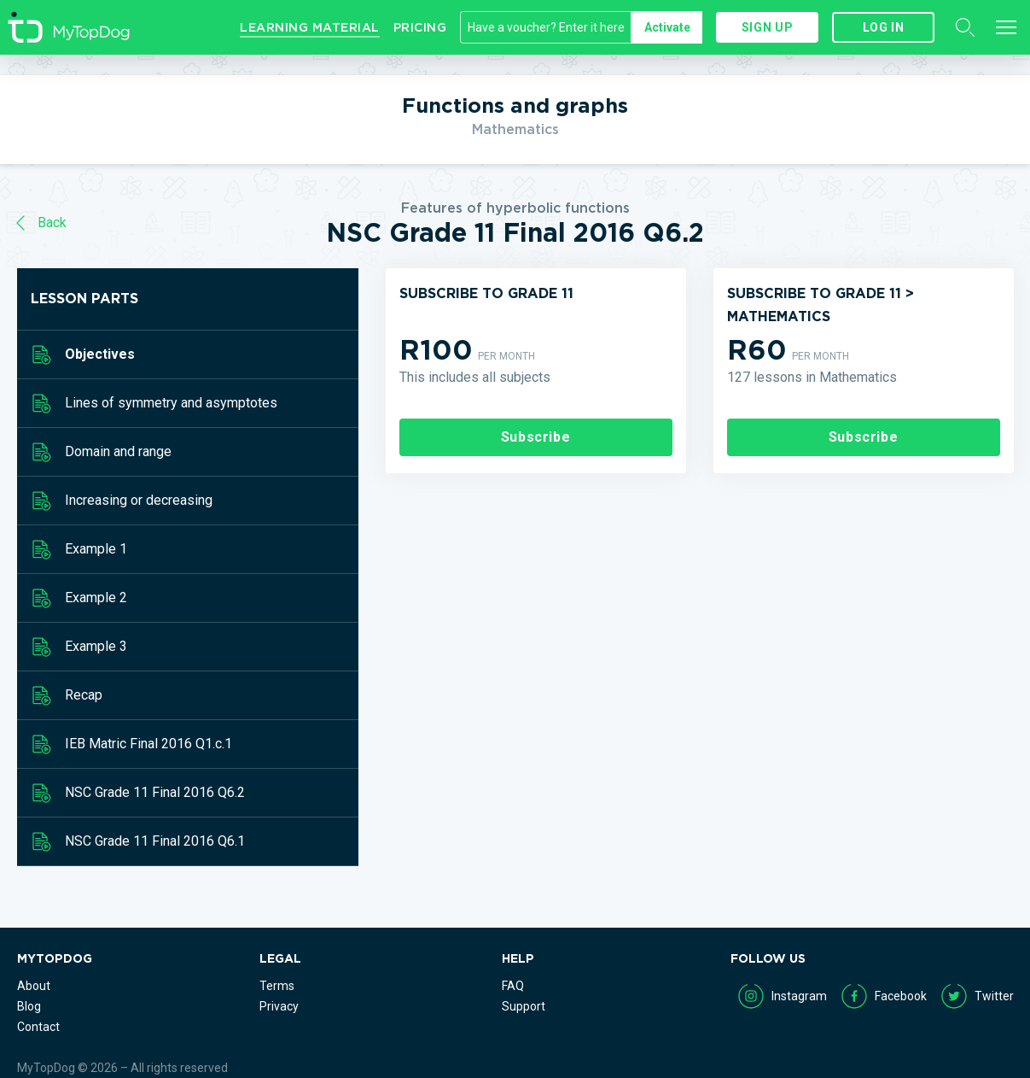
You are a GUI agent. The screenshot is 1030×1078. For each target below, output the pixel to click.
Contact (38, 1027)
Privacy (279, 1006)
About (33, 986)
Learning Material (310, 27)
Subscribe (536, 437)
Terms (276, 986)
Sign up (767, 27)
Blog (29, 1006)
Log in (884, 27)
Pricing (420, 27)
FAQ (513, 986)
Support (523, 1006)
